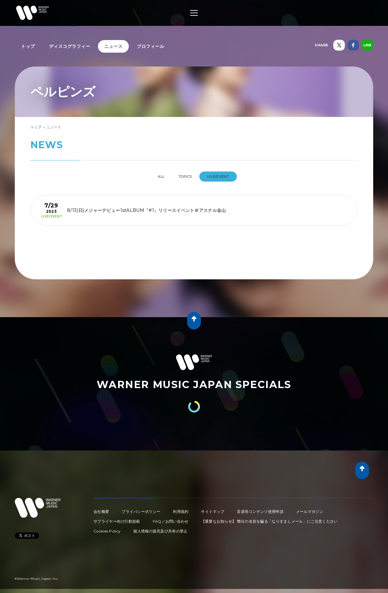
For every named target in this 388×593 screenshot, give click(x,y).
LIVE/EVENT (225, 176)
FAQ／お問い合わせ (171, 518)
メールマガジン (309, 509)
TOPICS (186, 176)
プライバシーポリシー (141, 509)
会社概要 (101, 509)
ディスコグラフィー (69, 46)
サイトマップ (212, 509)
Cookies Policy (107, 528)
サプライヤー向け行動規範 (117, 518)
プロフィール (150, 46)
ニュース (113, 46)
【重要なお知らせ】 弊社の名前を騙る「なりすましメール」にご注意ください (269, 518)
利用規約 (180, 509)
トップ (28, 46)
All (155, 176)
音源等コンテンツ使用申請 (260, 509)
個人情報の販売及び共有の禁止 (160, 528)
